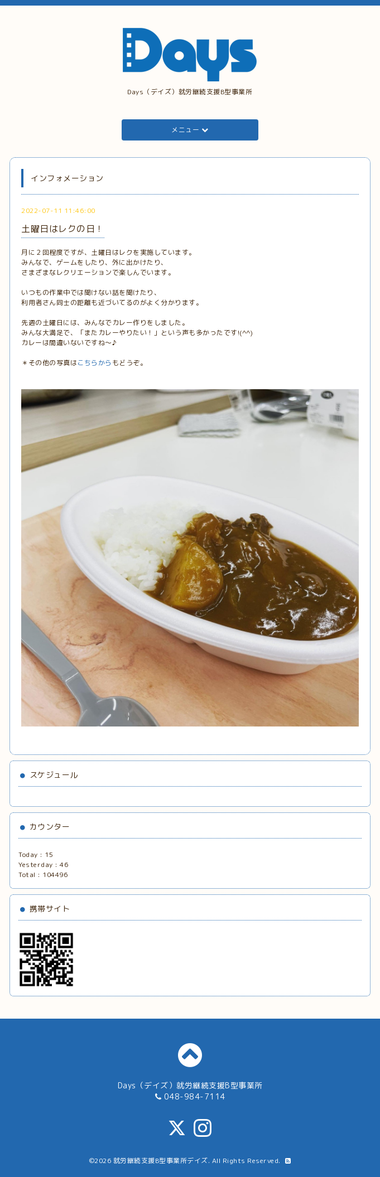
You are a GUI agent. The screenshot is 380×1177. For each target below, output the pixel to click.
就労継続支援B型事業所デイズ (160, 1160)
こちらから (94, 362)
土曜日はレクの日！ (62, 228)
